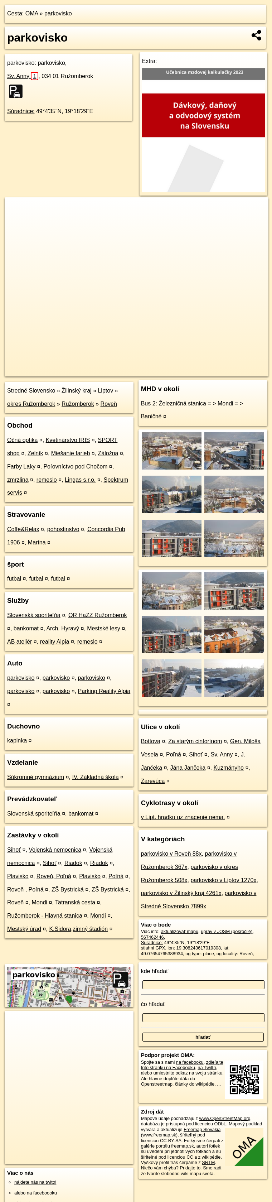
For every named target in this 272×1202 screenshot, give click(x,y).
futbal (14, 579)
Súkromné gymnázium (35, 777)
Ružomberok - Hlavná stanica (44, 916)
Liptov (105, 391)
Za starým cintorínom (195, 741)
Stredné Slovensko (31, 391)
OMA (31, 13)
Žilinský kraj (77, 391)
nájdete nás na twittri (35, 1182)
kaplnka (17, 740)
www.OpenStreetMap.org (225, 1118)
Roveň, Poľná (54, 876)
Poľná (115, 876)
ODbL (220, 1123)
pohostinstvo (63, 529)
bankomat (26, 628)
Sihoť (14, 850)
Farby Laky (21, 466)
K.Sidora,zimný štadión (78, 929)
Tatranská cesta (75, 902)
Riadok (73, 863)
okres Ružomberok (31, 404)
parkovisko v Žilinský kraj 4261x (181, 893)
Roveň (109, 404)
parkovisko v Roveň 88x (171, 854)
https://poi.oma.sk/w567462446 (237, 371)
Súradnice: (21, 111)
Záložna (108, 453)
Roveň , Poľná (25, 889)
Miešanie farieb (70, 453)
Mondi (40, 902)
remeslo (47, 480)
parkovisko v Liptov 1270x (223, 880)
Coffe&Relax (23, 529)
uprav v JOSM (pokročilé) (226, 931)
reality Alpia (54, 642)
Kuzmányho (228, 768)
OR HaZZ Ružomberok (97, 615)
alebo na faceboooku (35, 1193)
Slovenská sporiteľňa (33, 615)
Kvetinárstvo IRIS (68, 440)
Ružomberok (78, 404)
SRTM (208, 1162)
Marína (37, 542)
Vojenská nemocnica (55, 850)
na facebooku (190, 1062)
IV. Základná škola (95, 777)
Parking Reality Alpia (104, 691)
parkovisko (58, 13)
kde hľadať (155, 971)
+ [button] (17, 209)
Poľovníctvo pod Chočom (75, 466)
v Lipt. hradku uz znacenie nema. (183, 817)
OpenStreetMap (147, 371)
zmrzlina (18, 480)
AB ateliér (19, 642)
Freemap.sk (183, 371)
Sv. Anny (22, 76)
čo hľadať (153, 1004)
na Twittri (207, 1067)
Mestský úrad (24, 929)
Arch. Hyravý (62, 628)
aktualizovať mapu (179, 931)
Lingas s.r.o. (80, 480)
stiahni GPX (153, 948)
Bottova (150, 741)
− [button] (17, 220)
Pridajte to (190, 1167)
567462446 (152, 937)
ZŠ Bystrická (68, 889)
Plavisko (18, 876)
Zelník (35, 453)
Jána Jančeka (188, 768)
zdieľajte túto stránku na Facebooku (182, 1064)
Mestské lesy (103, 628)
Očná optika (22, 440)
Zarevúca (153, 781)
